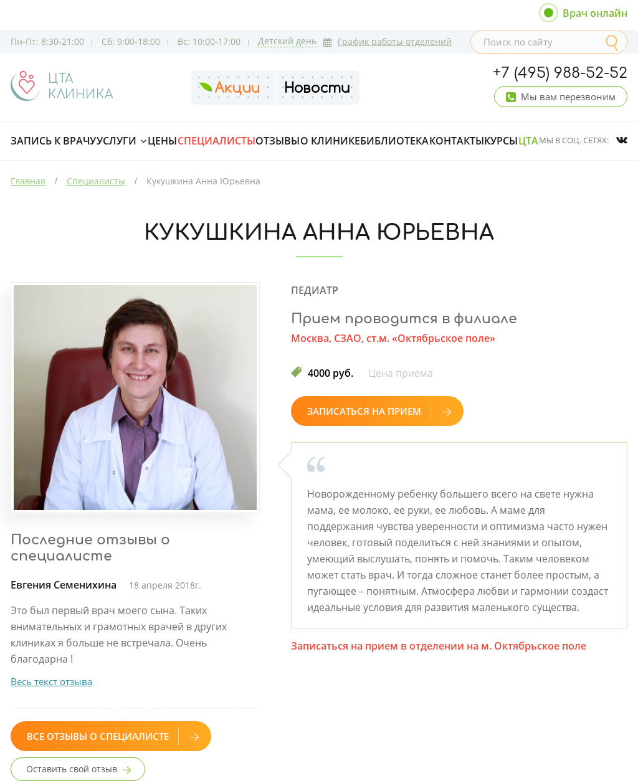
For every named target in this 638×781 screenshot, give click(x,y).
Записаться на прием (379, 411)
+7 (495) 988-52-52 (560, 73)
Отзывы (277, 141)
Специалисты (216, 141)
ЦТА (528, 141)
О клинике (330, 141)
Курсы (501, 141)
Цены (162, 141)
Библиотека (394, 141)
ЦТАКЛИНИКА (80, 86)
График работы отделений (387, 41)
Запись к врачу (53, 141)
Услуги (116, 141)
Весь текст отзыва (51, 681)
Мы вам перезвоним (568, 96)
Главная (28, 181)
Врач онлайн (595, 13)
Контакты (456, 141)
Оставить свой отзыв (71, 769)
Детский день (287, 41)
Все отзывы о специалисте (113, 736)
